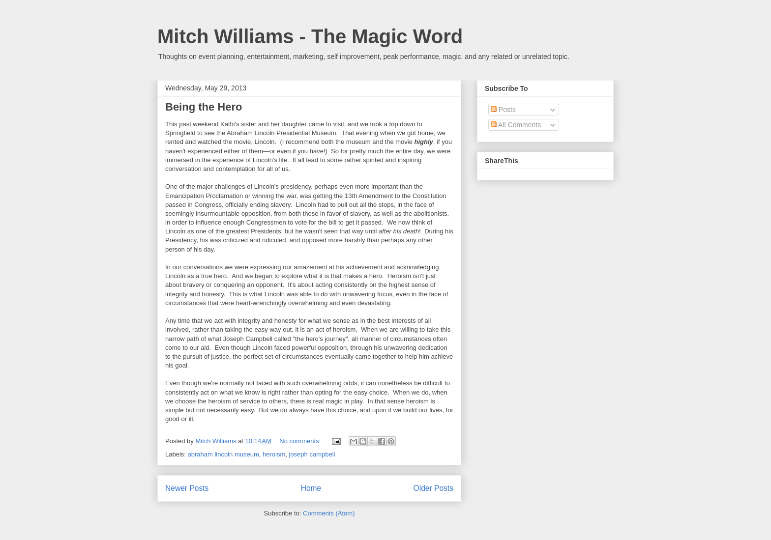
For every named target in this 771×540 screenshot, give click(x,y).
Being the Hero (203, 107)
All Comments (516, 125)
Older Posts (433, 488)
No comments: (300, 441)
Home (311, 488)
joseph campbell (312, 454)
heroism (274, 454)
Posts (503, 110)
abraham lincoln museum (223, 454)
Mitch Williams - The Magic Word (310, 36)
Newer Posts (186, 488)
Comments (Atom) (329, 513)
